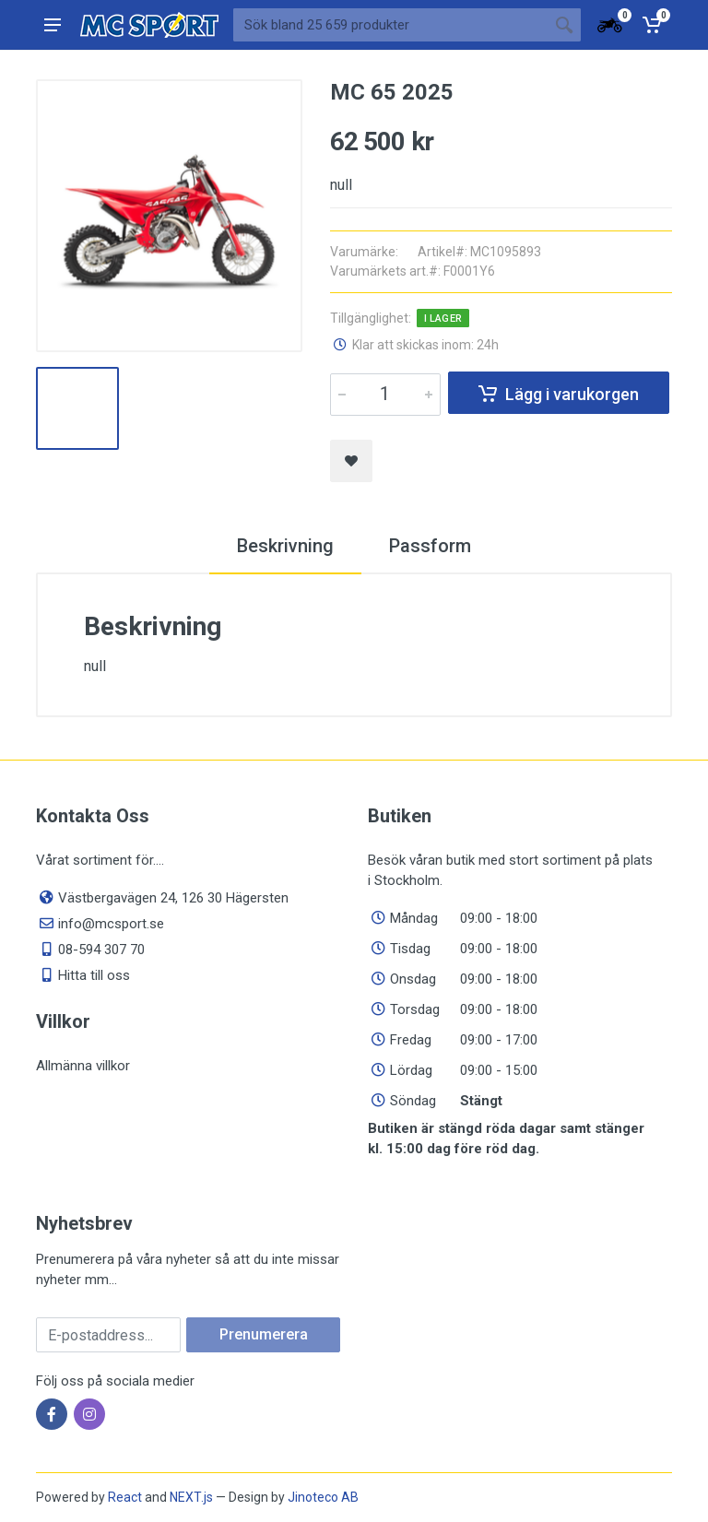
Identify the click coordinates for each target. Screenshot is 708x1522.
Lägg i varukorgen (558, 394)
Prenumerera (263, 1334)
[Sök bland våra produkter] (390, 24)
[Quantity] (385, 394)
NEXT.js (191, 1497)
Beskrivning (285, 546)
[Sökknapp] (564, 24)
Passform (430, 546)
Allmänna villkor (83, 1065)
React (125, 1497)
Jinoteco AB (323, 1497)
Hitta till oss (94, 975)
